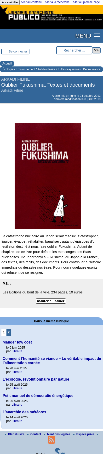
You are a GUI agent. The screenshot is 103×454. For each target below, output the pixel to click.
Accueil (7, 63)
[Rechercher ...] (74, 50)
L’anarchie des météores (24, 412)
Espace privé (84, 434)
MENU (83, 35)
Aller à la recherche (57, 2)
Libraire (17, 351)
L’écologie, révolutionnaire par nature (36, 379)
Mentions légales (57, 434)
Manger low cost (17, 342)
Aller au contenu (31, 2)
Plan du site (15, 434)
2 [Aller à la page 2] (9, 332)
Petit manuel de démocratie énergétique (38, 396)
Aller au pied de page (86, 2)
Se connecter (18, 51)
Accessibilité (10, 2)
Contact (34, 434)
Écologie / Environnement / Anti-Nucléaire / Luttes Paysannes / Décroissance (51, 69)
